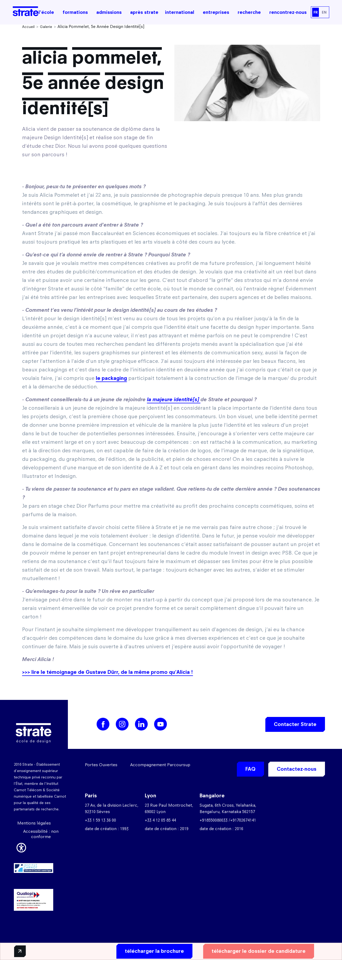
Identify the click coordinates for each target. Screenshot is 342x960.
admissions (109, 12)
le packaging (111, 378)
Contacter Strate (295, 724)
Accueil (28, 26)
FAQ (250, 769)
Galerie (46, 26)
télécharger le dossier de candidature (256, 951)
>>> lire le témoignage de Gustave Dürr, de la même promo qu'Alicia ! (107, 672)
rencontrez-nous (288, 12)
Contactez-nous (296, 769)
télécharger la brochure (152, 951)
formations (75, 12)
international (179, 12)
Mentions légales (34, 823)
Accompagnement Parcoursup (160, 764)
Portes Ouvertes (101, 764)
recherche (249, 12)
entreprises (216, 12)
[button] (21, 847)
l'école (46, 12)
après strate (144, 12)
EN (324, 12)
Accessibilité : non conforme (41, 834)
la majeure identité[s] (173, 399)
